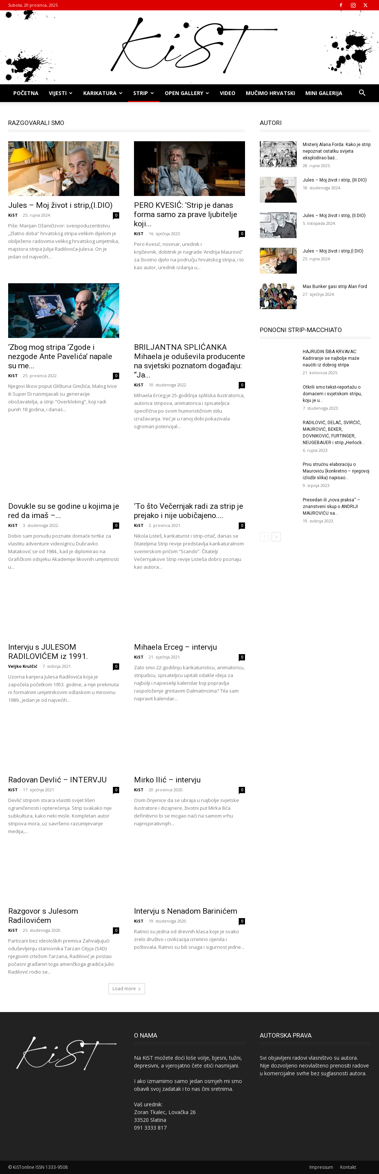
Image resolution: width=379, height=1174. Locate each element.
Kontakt (348, 1167)
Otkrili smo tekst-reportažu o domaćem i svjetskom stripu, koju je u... (332, 394)
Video (227, 93)
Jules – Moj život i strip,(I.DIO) (60, 205)
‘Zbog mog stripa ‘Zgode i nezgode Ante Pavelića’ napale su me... (60, 356)
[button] (362, 93)
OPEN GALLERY (187, 93)
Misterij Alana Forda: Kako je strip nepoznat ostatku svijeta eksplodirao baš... (336, 151)
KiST (13, 215)
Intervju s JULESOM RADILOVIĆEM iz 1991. (48, 652)
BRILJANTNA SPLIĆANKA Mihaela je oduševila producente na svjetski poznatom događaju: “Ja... (189, 361)
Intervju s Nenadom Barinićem (185, 911)
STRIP (143, 93)
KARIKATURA (103, 93)
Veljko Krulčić (22, 666)
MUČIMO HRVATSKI (270, 93)
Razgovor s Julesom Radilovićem (43, 916)
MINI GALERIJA (323, 93)
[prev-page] (264, 536)
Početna (25, 93)
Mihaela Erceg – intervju (175, 647)
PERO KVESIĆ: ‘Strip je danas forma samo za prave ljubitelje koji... (185, 214)
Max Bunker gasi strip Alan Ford (335, 286)
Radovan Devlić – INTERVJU (57, 779)
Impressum (321, 1167)
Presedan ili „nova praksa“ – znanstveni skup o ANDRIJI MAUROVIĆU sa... (331, 506)
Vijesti (61, 93)
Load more (127, 988)
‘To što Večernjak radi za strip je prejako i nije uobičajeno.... (188, 511)
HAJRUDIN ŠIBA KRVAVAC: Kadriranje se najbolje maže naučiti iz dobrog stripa (331, 358)
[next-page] (276, 536)
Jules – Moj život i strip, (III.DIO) (335, 180)
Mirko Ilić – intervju (167, 779)
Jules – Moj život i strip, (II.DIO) (334, 215)
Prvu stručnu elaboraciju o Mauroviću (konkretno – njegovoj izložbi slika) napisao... (336, 471)
